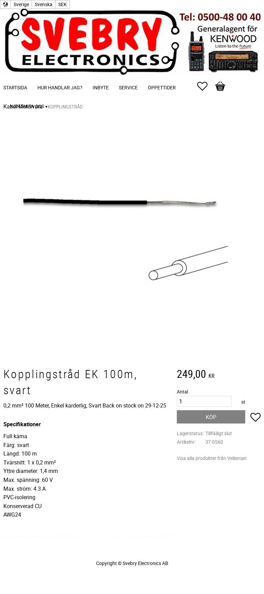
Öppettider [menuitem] (162, 87)
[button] (205, 86)
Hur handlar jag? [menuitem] (59, 87)
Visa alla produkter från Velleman (212, 458)
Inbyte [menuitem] (101, 87)
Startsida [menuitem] (15, 87)
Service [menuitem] (128, 87)
